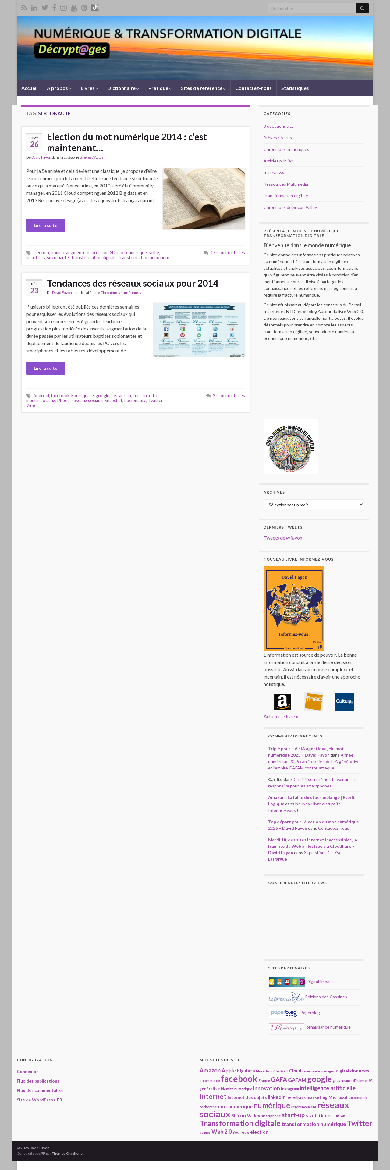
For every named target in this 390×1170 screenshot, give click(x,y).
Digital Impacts (302, 981)
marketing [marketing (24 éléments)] (317, 1097)
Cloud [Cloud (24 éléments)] (295, 1070)
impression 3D (101, 252)
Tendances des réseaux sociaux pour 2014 (132, 282)
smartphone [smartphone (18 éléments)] (271, 1116)
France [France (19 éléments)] (264, 1080)
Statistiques (295, 88)
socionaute (58, 257)
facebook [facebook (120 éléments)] (239, 1078)
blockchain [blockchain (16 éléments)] (264, 1071)
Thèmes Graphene (67, 1153)
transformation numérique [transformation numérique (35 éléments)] (314, 1124)
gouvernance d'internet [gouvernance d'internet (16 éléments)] (350, 1081)
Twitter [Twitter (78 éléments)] (359, 1123)
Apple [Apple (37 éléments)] (229, 1070)
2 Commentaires (229, 395)
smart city (35, 257)
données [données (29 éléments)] (359, 1070)
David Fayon (41, 157)
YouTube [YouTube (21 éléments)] (240, 1132)
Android (41, 395)
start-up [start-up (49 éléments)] (293, 1114)
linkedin (150, 395)
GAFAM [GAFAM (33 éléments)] (297, 1080)
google (102, 395)
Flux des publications (38, 1080)
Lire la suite (45, 225)
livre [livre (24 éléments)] (291, 1097)
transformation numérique (144, 257)
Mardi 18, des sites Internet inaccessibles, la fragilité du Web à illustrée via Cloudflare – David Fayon (312, 846)
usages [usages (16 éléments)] (205, 1132)
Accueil (29, 88)
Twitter (155, 400)
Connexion (28, 1071)
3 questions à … (278, 126)
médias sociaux (40, 400)
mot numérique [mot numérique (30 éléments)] (235, 1106)
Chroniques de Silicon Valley (290, 207)
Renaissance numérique (310, 1026)
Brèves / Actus (92, 157)
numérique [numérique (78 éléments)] (272, 1105)
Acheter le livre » (281, 716)
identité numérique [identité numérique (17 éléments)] (236, 1089)
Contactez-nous (253, 88)
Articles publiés (278, 160)
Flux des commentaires (40, 1090)
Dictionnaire (123, 88)
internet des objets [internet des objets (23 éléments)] (247, 1097)
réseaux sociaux (87, 400)
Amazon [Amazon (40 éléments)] (210, 1070)
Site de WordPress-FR (39, 1099)
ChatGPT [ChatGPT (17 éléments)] (280, 1071)
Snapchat (113, 400)
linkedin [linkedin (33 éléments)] (276, 1097)
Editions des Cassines (308, 996)
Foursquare (82, 395)
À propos (59, 88)
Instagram (121, 395)
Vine (30, 405)
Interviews (274, 172)
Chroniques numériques (121, 292)
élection (41, 252)
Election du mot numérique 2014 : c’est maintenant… (127, 142)
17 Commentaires (228, 252)
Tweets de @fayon (283, 537)
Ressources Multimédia (286, 184)
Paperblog (294, 1012)
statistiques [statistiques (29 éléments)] (319, 1115)
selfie (154, 252)
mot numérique (132, 252)
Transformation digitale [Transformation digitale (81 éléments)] (240, 1123)
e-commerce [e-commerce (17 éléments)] (210, 1081)
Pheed (63, 400)
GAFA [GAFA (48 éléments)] (279, 1079)
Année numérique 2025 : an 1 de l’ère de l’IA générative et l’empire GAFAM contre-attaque (314, 761)
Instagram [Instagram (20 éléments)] (290, 1088)
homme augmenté (68, 252)
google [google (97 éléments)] (319, 1079)
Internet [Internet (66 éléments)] (213, 1096)
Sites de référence (203, 88)
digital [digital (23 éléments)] (342, 1070)
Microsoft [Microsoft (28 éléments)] (339, 1097)
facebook (60, 395)
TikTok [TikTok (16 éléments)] (339, 1116)
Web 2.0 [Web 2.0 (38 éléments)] (221, 1131)
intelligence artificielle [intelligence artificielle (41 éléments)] (328, 1088)
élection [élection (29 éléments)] (259, 1132)
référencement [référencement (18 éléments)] (303, 1106)
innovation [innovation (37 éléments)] (266, 1088)
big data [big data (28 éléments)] (246, 1070)
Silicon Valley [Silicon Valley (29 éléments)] (245, 1115)
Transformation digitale (94, 257)
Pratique (160, 88)
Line (137, 395)
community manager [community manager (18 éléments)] (318, 1071)
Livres (89, 88)
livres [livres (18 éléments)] (301, 1097)
